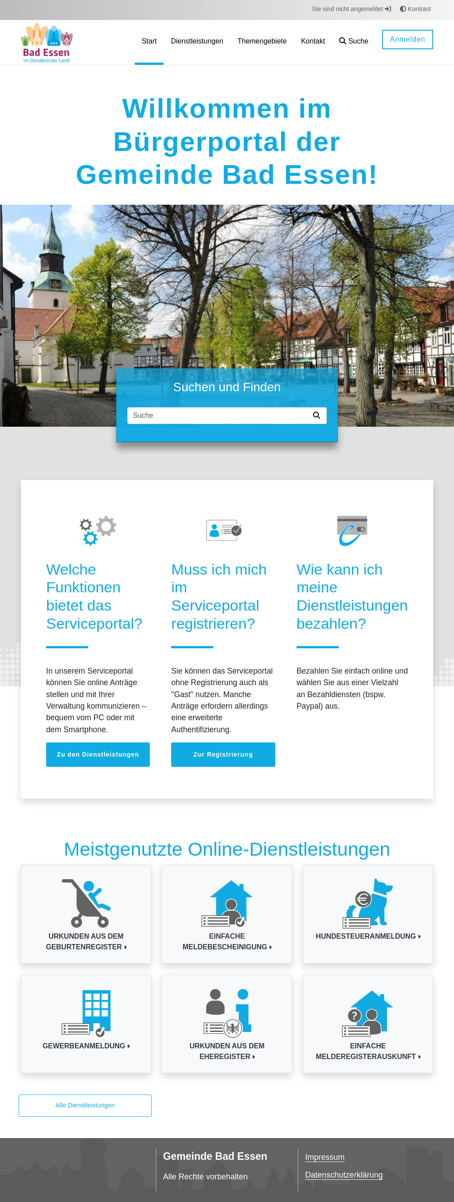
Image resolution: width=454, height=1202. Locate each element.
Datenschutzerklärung (344, 1174)
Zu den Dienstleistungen (98, 754)
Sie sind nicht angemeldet (351, 8)
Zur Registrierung (223, 754)
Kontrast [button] (415, 8)
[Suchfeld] (218, 415)
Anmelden (407, 39)
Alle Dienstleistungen (85, 1105)
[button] (354, 42)
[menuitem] (149, 42)
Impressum (324, 1157)
